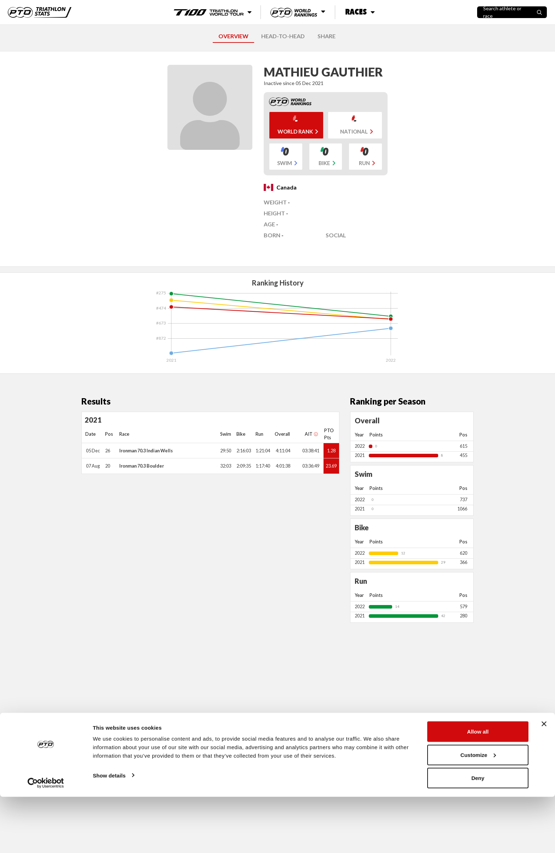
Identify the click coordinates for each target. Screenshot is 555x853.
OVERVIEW (233, 36)
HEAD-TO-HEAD (283, 36)
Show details (109, 831)
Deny (478, 834)
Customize (478, 811)
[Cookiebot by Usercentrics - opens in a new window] (46, 839)
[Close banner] (544, 780)
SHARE (326, 36)
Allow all (478, 788)
